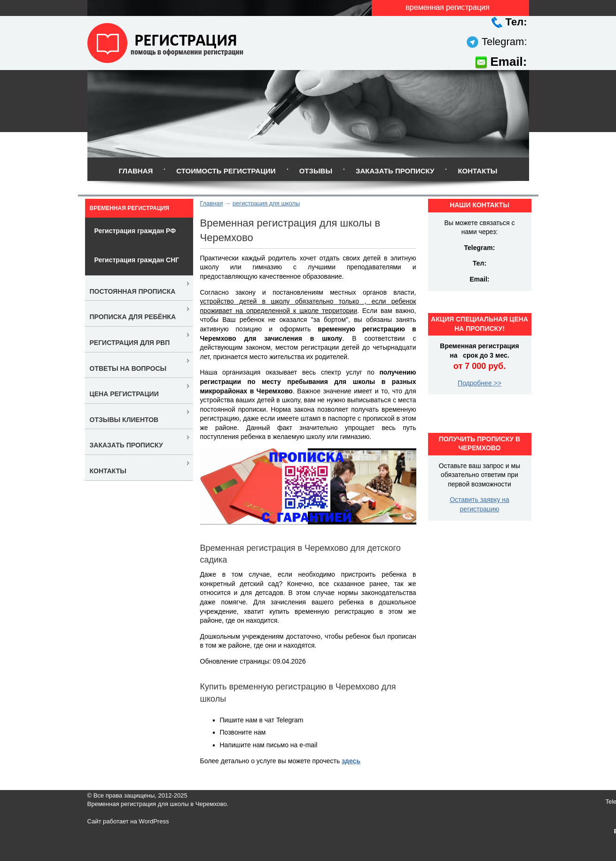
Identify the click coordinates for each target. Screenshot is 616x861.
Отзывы (315, 171)
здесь (351, 761)
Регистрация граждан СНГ (136, 260)
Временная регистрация (129, 208)
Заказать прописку (395, 171)
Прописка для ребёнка (133, 317)
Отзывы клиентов (124, 419)
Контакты (477, 171)
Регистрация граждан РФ (135, 231)
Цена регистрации (124, 394)
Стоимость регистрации (225, 171)
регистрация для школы (266, 203)
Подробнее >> (479, 383)
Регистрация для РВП (130, 342)
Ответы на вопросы (128, 368)
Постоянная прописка (133, 291)
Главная (135, 171)
